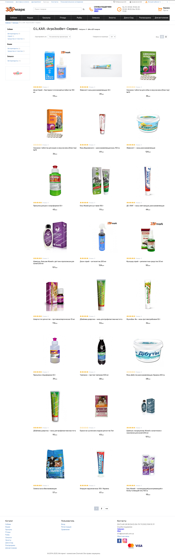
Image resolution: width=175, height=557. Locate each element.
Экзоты (8, 540)
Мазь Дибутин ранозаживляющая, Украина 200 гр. (146, 375)
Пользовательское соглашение (72, 2)
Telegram (98, 9)
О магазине (9, 2)
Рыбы (7, 535)
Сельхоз (8, 538)
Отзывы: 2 (45, 87)
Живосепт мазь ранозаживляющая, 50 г (95, 90)
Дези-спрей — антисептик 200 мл (93, 261)
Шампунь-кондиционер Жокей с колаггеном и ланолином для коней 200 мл (144, 432)
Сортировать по (41, 36)
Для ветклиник (11, 548)
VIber (96, 11)
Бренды (46, 2)
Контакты (54, 2)
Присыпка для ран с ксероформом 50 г (48, 206)
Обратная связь (123, 536)
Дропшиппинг (36, 2)
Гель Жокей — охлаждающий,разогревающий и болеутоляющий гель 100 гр (144, 490)
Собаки (8, 524)
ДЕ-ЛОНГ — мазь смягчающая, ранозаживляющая (145, 206)
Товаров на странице (100, 36)
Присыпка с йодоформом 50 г (44, 375)
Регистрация (66, 527)
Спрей (10, 36)
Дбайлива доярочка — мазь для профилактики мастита (101, 319)
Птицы (7, 532)
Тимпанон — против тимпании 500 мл (94, 375)
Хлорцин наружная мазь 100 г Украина (94, 489)
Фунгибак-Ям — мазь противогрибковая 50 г (143, 319)
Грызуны (8, 530)
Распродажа (10, 545)
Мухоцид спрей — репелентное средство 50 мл (145, 261)
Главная (8, 22)
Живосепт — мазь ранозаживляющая (141, 148)
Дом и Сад (9, 543)
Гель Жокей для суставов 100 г (91, 206)
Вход (63, 524)
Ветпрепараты (13, 33)
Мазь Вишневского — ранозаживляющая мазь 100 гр (100, 148)
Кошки (7, 527)
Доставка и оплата (22, 2)
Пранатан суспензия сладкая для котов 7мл (97, 431)
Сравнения (65, 530)
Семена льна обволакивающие (45, 489)
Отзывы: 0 (92, 87)
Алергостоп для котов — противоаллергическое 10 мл (54, 319)
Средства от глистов (15, 39)
